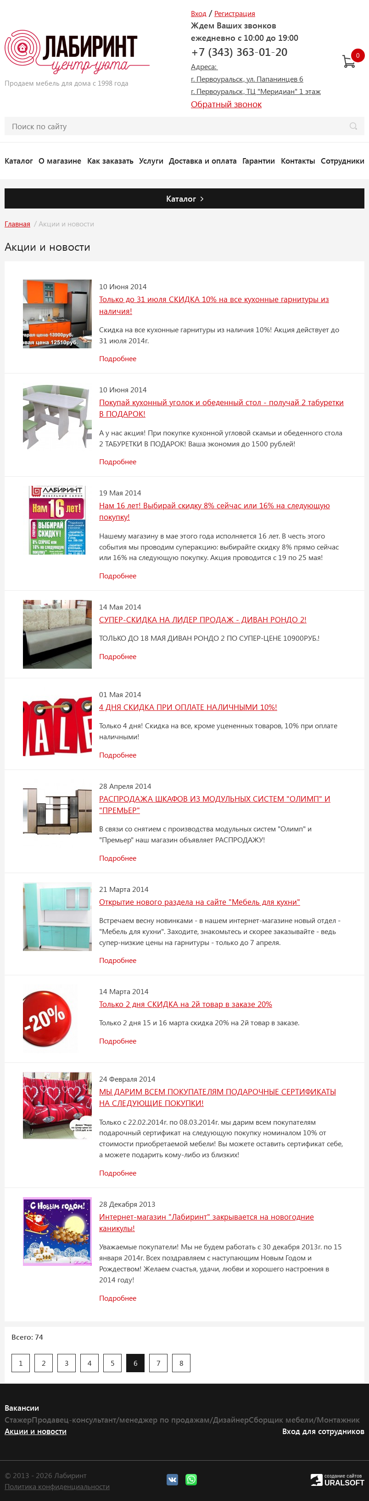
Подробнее (117, 358)
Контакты (298, 160)
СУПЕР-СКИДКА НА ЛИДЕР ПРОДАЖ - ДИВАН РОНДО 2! (203, 619)
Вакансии (22, 1407)
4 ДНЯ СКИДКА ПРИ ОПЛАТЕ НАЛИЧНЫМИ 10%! (188, 707)
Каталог (19, 160)
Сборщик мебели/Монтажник (304, 1419)
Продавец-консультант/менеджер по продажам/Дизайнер (140, 1419)
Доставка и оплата (203, 160)
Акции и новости (36, 1431)
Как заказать (110, 160)
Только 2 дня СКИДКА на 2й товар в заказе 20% (185, 1004)
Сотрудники (342, 160)
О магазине (60, 160)
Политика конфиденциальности (57, 1486)
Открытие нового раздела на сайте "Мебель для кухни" (199, 901)
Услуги (151, 160)
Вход (199, 13)
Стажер (18, 1419)
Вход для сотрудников (323, 1431)
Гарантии (258, 160)
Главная (17, 223)
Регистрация (234, 13)
